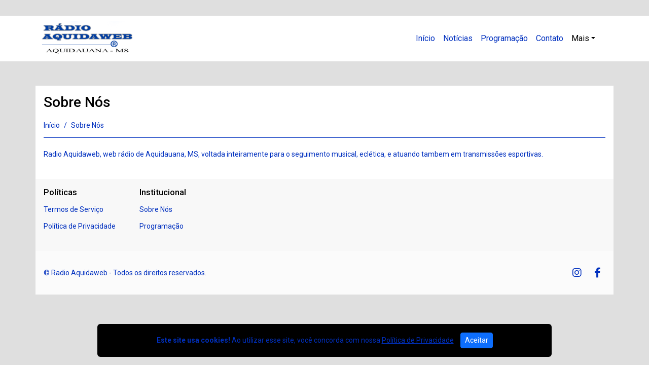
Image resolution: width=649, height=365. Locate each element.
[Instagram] (577, 273)
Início (425, 38)
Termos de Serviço (73, 209)
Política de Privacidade (80, 226)
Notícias (458, 38)
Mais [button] (580, 38)
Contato (549, 38)
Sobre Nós (155, 209)
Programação (504, 38)
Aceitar (476, 340)
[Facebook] (597, 273)
